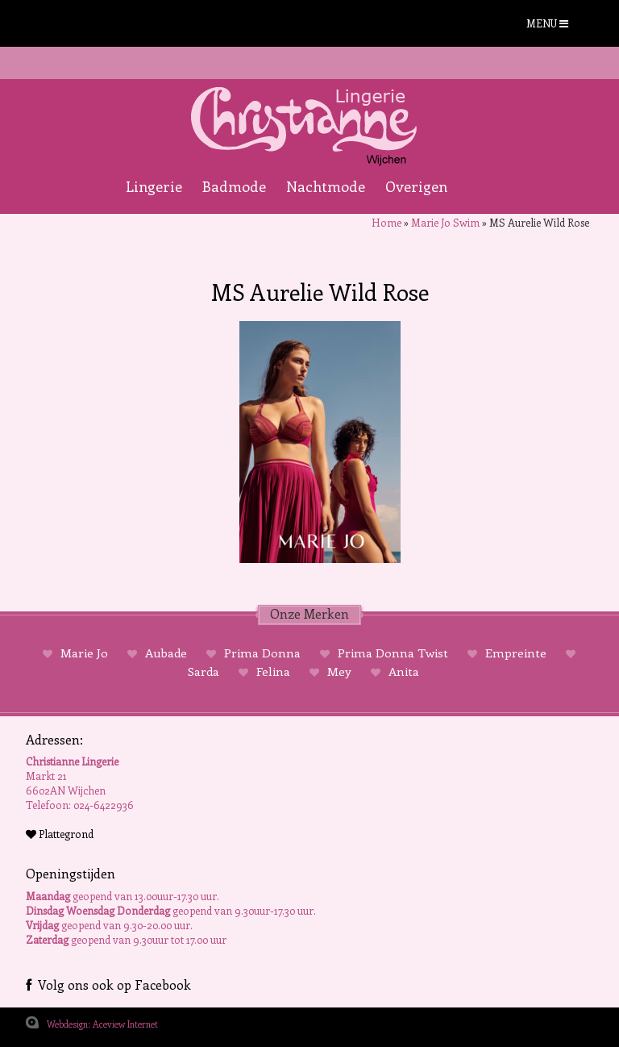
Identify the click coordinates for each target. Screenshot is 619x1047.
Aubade (166, 652)
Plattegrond (59, 834)
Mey (339, 671)
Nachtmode (325, 186)
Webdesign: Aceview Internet (102, 1024)
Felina (273, 671)
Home (386, 222)
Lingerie (154, 186)
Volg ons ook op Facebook (108, 984)
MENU (547, 23)
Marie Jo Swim (445, 222)
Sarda (205, 671)
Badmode (234, 186)
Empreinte (516, 652)
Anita (402, 671)
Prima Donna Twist (392, 652)
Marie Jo (84, 652)
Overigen (416, 186)
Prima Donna (262, 652)
